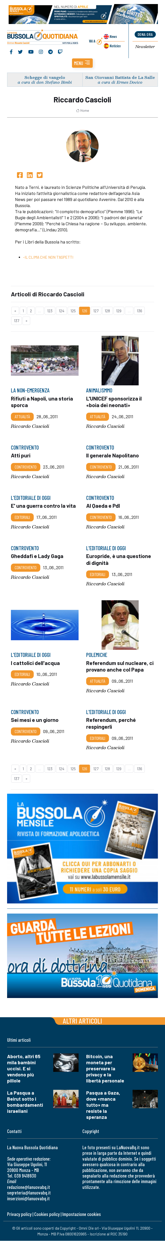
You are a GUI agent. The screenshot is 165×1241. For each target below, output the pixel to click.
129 (118, 310)
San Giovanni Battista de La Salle (120, 77)
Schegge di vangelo (45, 77)
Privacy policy (19, 1214)
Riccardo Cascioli (30, 426)
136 (139, 310)
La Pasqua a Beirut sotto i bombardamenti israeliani (25, 1102)
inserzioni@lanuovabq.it (28, 1198)
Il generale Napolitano (112, 455)
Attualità (22, 416)
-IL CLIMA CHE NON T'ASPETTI (48, 257)
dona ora (145, 34)
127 (96, 310)
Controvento (25, 467)
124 (61, 310)
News (113, 36)
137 (16, 320)
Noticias (115, 45)
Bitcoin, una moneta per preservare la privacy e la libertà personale (105, 1069)
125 (73, 310)
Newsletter (145, 47)
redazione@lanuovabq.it (28, 1187)
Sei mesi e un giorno (35, 720)
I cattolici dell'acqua (35, 663)
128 (107, 310)
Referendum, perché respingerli (111, 723)
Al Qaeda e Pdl (103, 506)
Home (82, 111)
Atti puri (20, 455)
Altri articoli (82, 1020)
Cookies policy (47, 1214)
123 (49, 310)
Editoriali (22, 517)
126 (84, 310)
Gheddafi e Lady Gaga (37, 556)
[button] (82, 63)
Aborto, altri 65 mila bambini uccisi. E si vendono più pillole (23, 1069)
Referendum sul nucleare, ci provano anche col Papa (120, 666)
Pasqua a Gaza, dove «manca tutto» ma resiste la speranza (103, 1105)
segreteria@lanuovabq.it (29, 1193)
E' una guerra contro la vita (43, 506)
